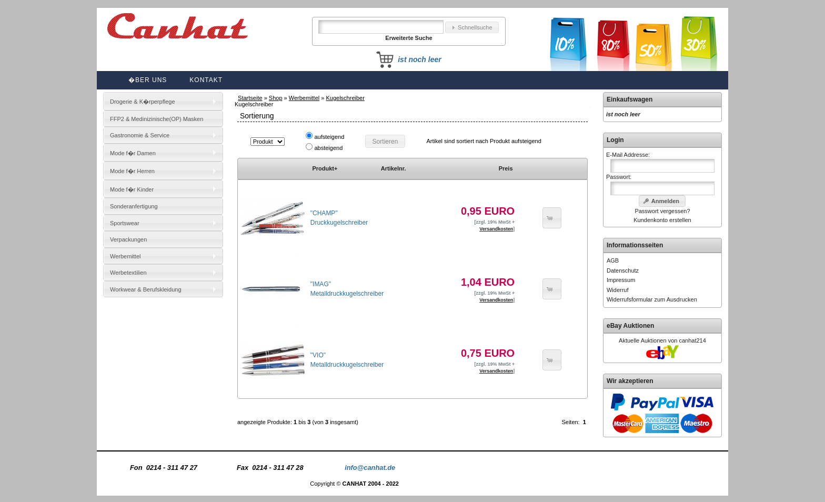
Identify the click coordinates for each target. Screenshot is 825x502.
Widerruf (618, 290)
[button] (472, 28)
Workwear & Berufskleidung (146, 289)
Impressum (621, 280)
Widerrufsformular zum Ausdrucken (652, 299)
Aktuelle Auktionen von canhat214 (662, 340)
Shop (276, 98)
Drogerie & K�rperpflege (142, 101)
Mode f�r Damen (133, 153)
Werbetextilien (128, 272)
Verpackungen (128, 239)
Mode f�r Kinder (132, 189)
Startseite (250, 98)
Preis (506, 168)
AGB (613, 260)
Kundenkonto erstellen (662, 220)
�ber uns (147, 80)
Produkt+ (324, 168)
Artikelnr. (393, 168)
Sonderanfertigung (134, 206)
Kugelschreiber (345, 98)
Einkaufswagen (629, 99)
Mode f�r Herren (132, 171)
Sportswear (124, 223)
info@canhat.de (370, 467)
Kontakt (206, 80)
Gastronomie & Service (139, 135)
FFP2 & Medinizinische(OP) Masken (156, 119)
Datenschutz (623, 270)
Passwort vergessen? (662, 211)
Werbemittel (304, 98)
